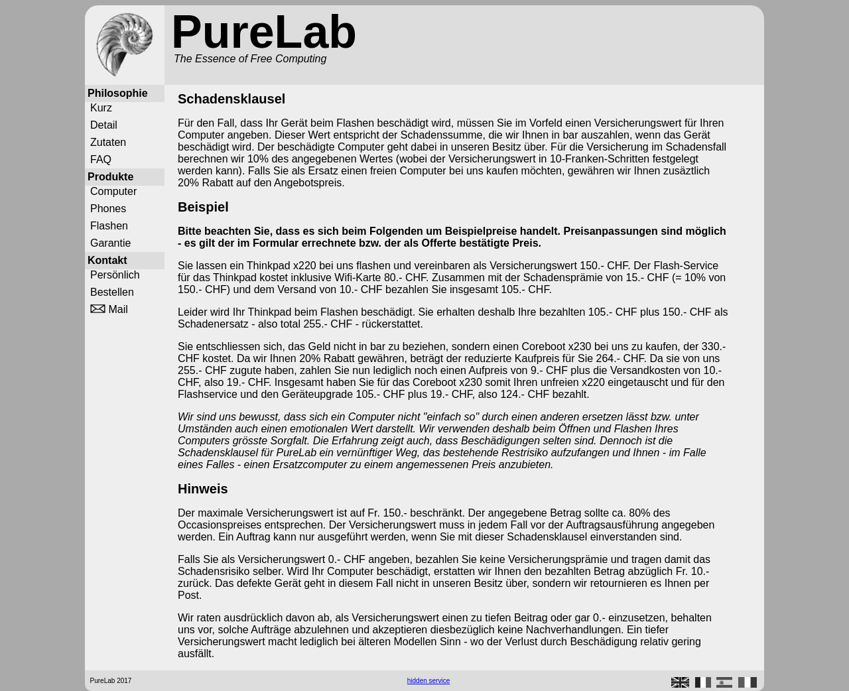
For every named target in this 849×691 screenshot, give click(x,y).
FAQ (100, 159)
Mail (109, 309)
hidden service (428, 680)
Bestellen (112, 292)
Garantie (110, 243)
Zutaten (108, 142)
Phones (108, 208)
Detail (103, 125)
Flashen (109, 225)
